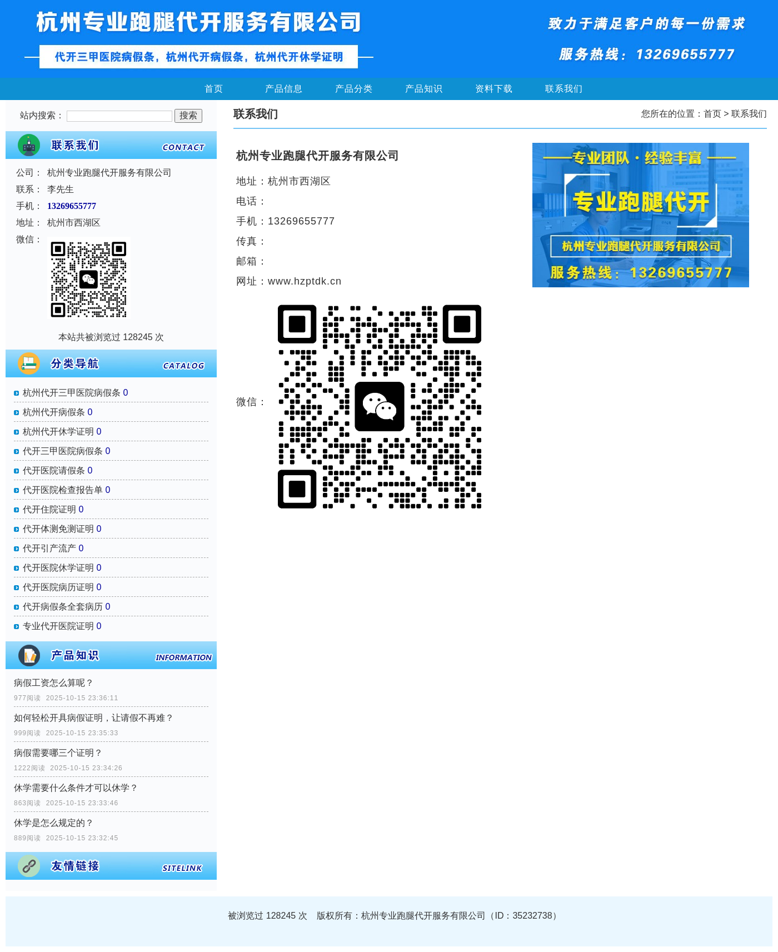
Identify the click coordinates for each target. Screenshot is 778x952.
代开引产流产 (49, 548)
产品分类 (354, 88)
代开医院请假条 (54, 470)
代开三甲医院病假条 (63, 451)
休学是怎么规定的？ (54, 823)
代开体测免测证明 (58, 529)
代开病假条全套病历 (63, 606)
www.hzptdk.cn (305, 281)
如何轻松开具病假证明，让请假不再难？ (94, 717)
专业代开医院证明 (58, 626)
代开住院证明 (49, 509)
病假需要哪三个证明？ (58, 752)
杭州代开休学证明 (58, 431)
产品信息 (284, 88)
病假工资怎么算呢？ (54, 682)
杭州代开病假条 (54, 412)
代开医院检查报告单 (63, 490)
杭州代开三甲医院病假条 (72, 392)
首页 (214, 88)
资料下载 (494, 88)
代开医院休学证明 (58, 567)
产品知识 (424, 88)
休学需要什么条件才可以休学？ (76, 787)
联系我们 (564, 88)
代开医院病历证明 (58, 587)
